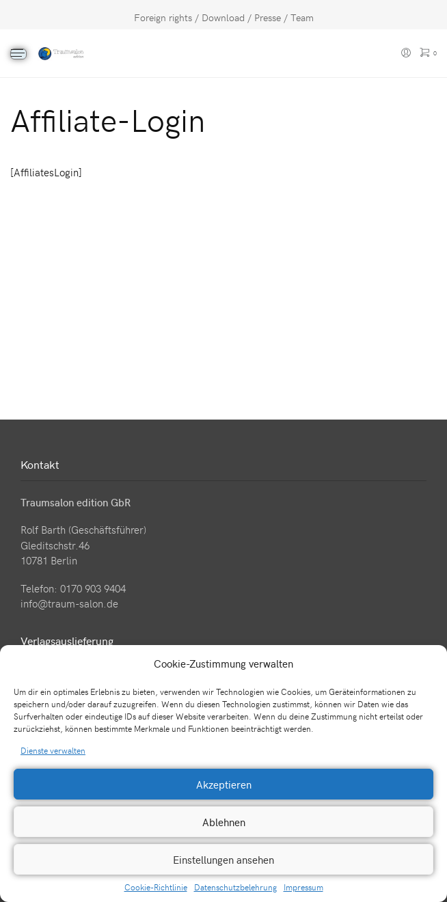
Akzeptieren (224, 784)
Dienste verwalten (53, 750)
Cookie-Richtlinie (155, 887)
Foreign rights (163, 17)
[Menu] (18, 54)
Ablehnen (223, 822)
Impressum (303, 887)
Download (223, 17)
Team (302, 17)
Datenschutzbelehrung (235, 887)
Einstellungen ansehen (223, 859)
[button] (426, 663)
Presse (267, 17)
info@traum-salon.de (69, 603)
